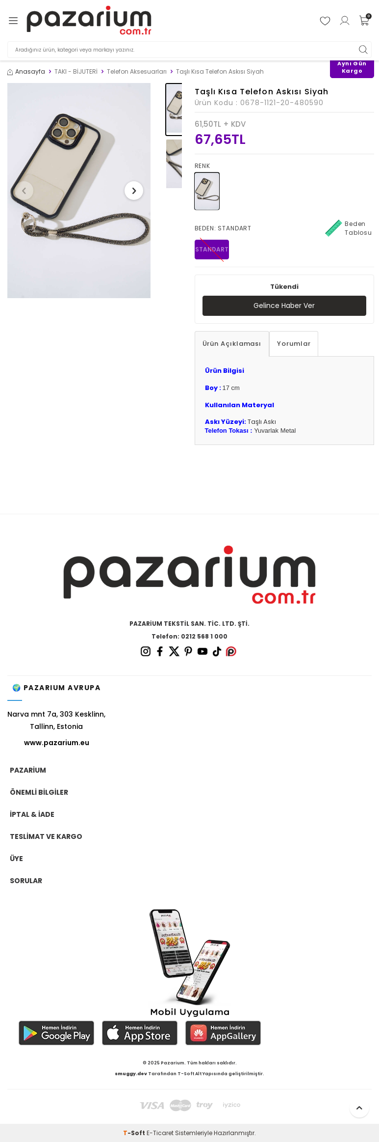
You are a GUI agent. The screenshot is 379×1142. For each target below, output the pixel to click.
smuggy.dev (131, 1074)
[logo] (89, 20)
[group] (79, 190)
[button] (24, 190)
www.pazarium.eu (56, 743)
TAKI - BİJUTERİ (76, 72)
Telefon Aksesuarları (137, 72)
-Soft (135, 1133)
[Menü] (13, 20)
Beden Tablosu (348, 228)
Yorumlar (293, 343)
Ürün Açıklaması (232, 343)
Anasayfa (26, 72)
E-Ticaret (160, 1133)
